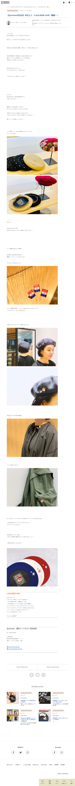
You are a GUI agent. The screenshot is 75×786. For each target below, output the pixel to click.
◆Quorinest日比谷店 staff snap (14, 649)
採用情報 (56, 764)
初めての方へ (10, 764)
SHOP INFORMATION (22, 667)
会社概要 (63, 764)
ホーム (8, 7)
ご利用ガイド (18, 764)
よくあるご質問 (26, 764)
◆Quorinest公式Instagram (13, 647)
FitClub (50, 764)
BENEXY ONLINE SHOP (53, 667)
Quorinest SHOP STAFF (16, 7)
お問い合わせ (36, 764)
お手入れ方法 (44, 764)
